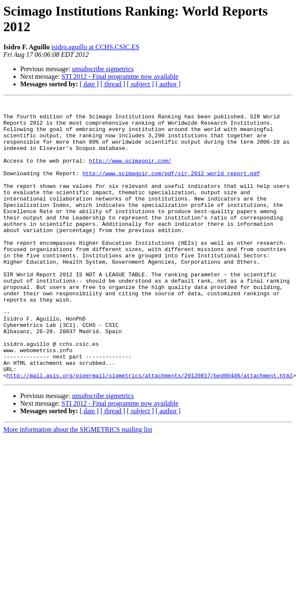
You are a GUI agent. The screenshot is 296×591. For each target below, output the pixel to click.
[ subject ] (140, 84)
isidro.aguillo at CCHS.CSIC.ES (95, 47)
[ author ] (168, 84)
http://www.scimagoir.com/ (130, 173)
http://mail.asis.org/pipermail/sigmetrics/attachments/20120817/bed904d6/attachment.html (150, 431)
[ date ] (89, 84)
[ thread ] (112, 84)
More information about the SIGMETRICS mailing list (77, 485)
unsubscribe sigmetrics (103, 68)
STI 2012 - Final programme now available (120, 76)
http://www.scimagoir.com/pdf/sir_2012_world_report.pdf (171, 188)
